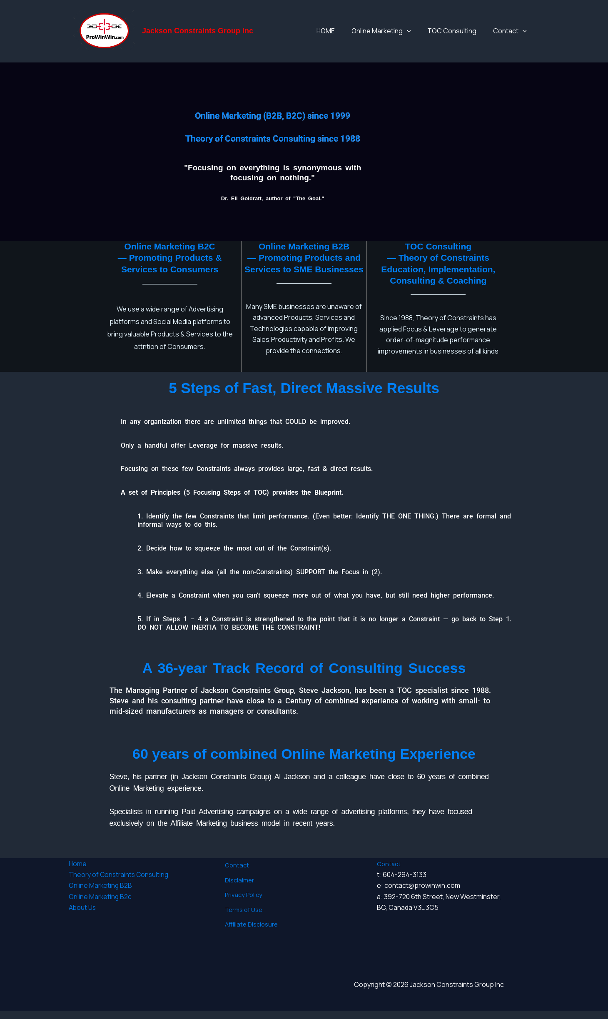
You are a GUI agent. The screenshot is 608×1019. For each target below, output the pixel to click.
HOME (355, 35)
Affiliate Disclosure (250, 915)
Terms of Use (242, 904)
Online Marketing (402, 35)
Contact (514, 35)
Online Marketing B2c (101, 904)
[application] (428, 35)
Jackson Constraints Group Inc (197, 35)
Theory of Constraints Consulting (120, 882)
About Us (83, 915)
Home (78, 872)
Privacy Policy (242, 893)
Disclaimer (238, 882)
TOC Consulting (464, 35)
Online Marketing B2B (101, 893)
